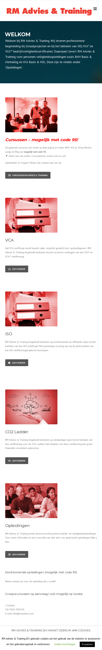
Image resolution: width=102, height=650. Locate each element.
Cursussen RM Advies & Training (28, 175)
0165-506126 (17, 609)
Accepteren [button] (87, 644)
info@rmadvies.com (23, 613)
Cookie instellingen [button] (64, 644)
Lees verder (16, 269)
